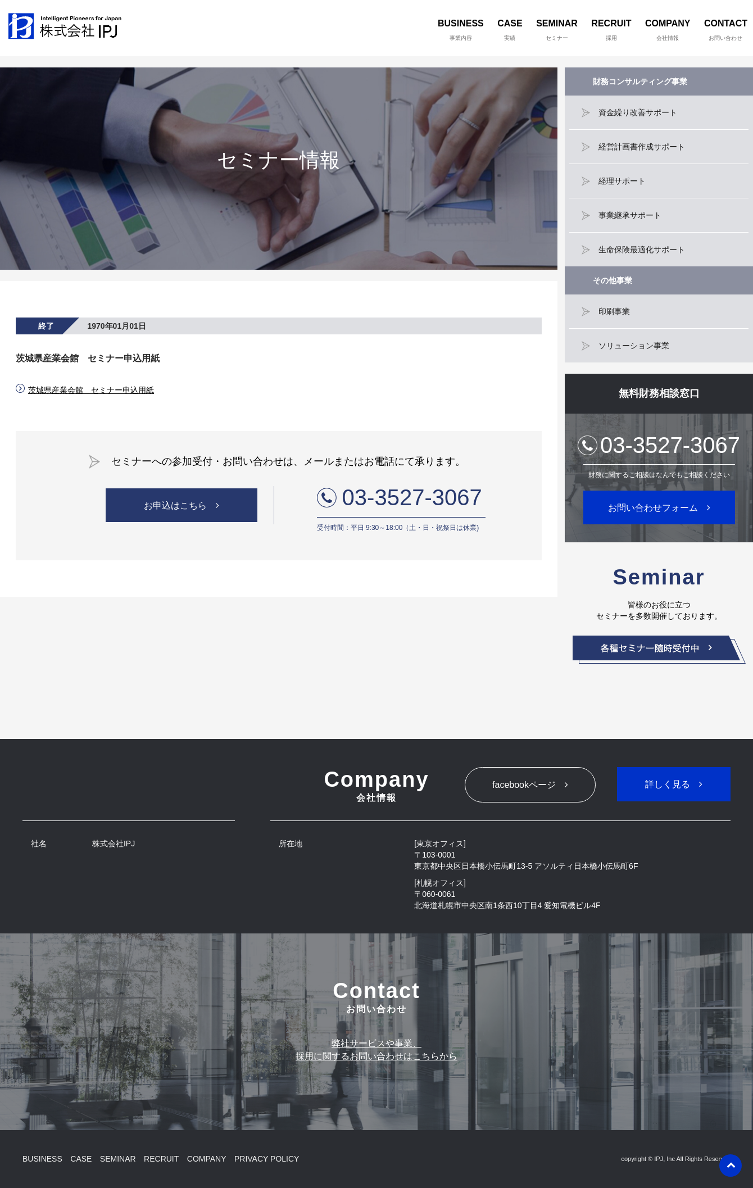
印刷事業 (614, 311)
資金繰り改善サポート (637, 112)
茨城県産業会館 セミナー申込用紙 (91, 390)
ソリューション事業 (633, 345)
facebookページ (524, 785)
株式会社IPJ (67, 28)
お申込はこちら (175, 505)
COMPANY (668, 30)
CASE (509, 30)
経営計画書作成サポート (641, 146)
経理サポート (622, 180)
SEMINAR (557, 30)
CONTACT (725, 30)
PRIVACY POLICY (266, 1158)
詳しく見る (667, 784)
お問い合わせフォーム (653, 508)
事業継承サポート (629, 215)
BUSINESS (461, 30)
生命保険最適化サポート (641, 249)
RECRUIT (611, 30)
